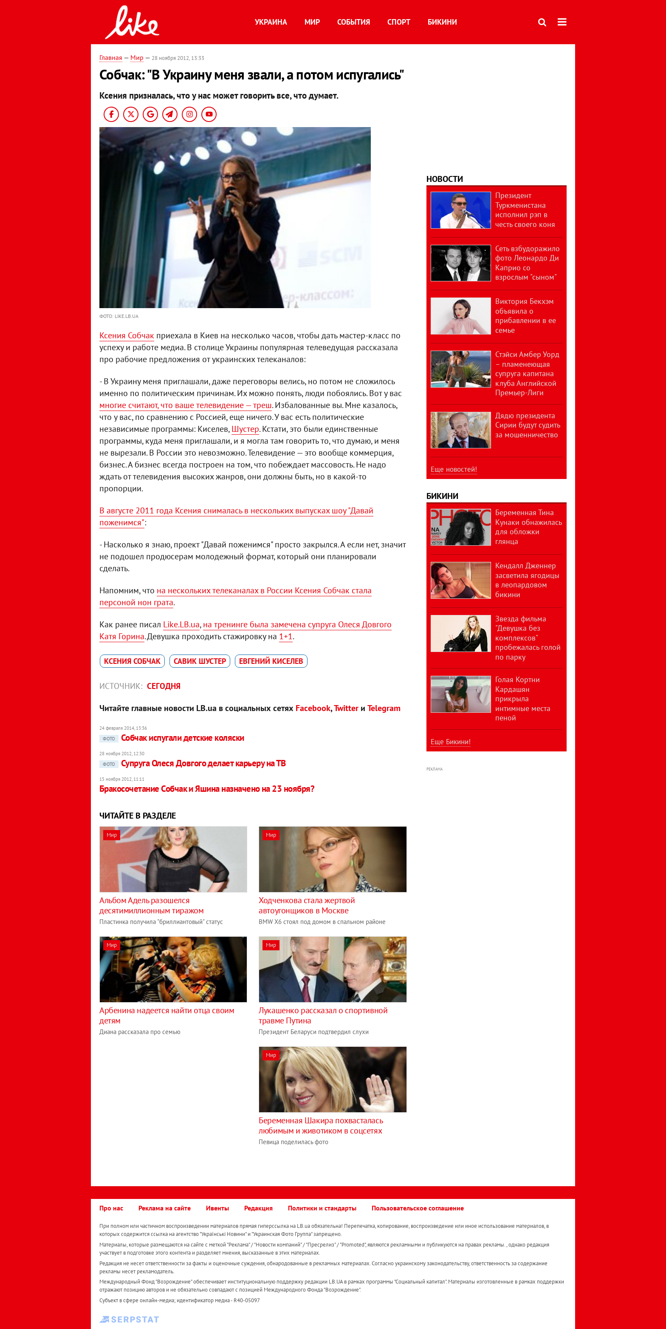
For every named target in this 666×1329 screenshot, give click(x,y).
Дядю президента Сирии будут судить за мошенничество (527, 425)
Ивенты (217, 1208)
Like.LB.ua (181, 624)
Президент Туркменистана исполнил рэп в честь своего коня (525, 209)
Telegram (384, 708)
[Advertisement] (170, 1105)
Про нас (111, 1208)
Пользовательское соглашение (418, 1208)
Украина (271, 22)
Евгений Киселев (271, 661)
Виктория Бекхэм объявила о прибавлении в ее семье (525, 315)
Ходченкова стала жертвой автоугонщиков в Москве (307, 905)
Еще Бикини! (451, 741)
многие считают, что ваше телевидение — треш (185, 405)
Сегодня (164, 686)
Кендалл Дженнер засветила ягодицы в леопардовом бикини (527, 580)
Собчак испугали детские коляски (171, 737)
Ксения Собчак (126, 335)
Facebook (313, 708)
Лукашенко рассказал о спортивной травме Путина (323, 1015)
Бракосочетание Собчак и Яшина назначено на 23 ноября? (206, 788)
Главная (110, 57)
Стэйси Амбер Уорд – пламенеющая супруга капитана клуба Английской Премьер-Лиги (527, 373)
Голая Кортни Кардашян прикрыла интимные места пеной (522, 698)
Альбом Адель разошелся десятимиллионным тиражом (151, 905)
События (353, 22)
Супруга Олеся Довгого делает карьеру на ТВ (192, 763)
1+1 (286, 636)
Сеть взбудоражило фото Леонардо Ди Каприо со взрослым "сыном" (527, 263)
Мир (312, 22)
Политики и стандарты (322, 1208)
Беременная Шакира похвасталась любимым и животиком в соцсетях (320, 1125)
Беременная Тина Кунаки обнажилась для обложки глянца (528, 526)
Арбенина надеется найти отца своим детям (166, 1015)
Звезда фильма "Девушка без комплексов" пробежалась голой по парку (528, 638)
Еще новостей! (454, 469)
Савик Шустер (200, 661)
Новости (444, 178)
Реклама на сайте (164, 1208)
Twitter (346, 708)
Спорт (398, 22)
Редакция (258, 1208)
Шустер (245, 428)
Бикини (442, 22)
